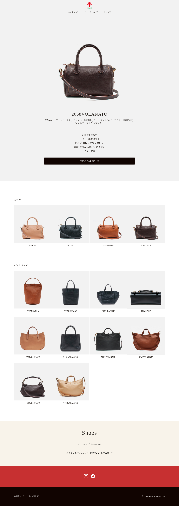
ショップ (107, 12)
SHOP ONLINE (87, 161)
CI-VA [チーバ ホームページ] (89, 5)
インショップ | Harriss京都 (89, 444)
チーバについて (91, 12)
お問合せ (17, 496)
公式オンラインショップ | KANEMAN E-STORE (87, 453)
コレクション (73, 12)
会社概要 (32, 496)
